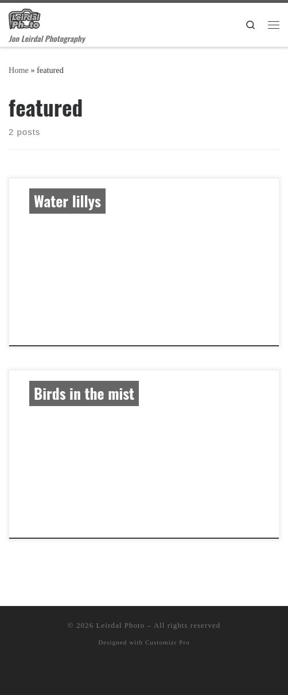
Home (19, 70)
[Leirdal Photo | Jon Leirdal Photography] (25, 16)
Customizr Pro (167, 642)
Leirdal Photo (120, 625)
